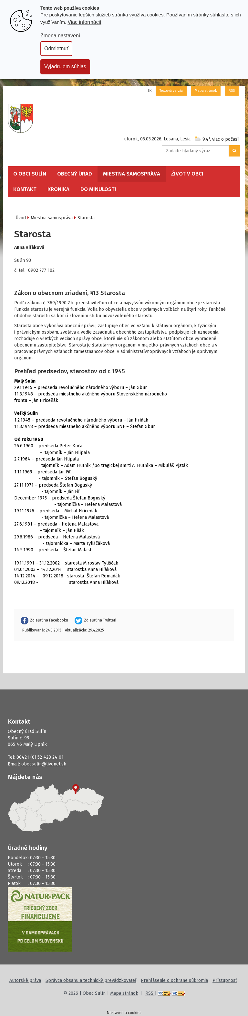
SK (149, 91)
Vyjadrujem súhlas (65, 66)
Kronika (58, 189)
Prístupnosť (224, 980)
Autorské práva (25, 980)
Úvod (21, 218)
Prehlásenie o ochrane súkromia (174, 980)
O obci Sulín (29, 173)
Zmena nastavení (60, 35)
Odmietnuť (56, 48)
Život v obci (187, 173)
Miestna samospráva (131, 173)
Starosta (86, 218)
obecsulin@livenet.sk (43, 764)
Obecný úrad (74, 173)
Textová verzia (171, 91)
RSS (232, 91)
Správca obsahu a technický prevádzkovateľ (91, 980)
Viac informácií (84, 22)
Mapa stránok (206, 91)
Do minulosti (98, 189)
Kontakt (24, 189)
